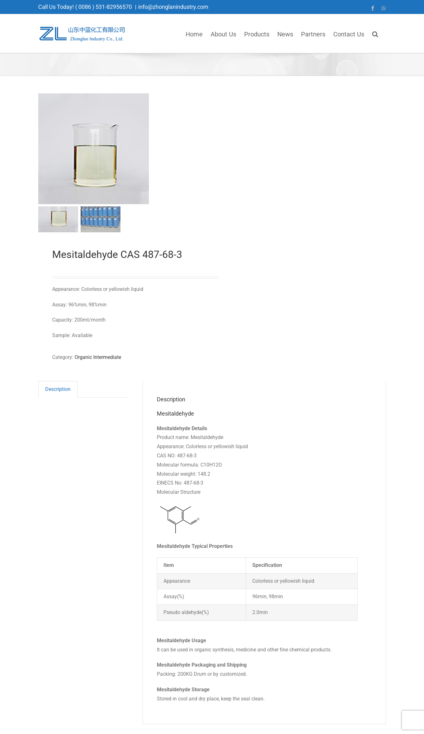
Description (58, 389)
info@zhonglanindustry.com (173, 6)
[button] (375, 33)
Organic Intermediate (98, 357)
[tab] (57, 389)
